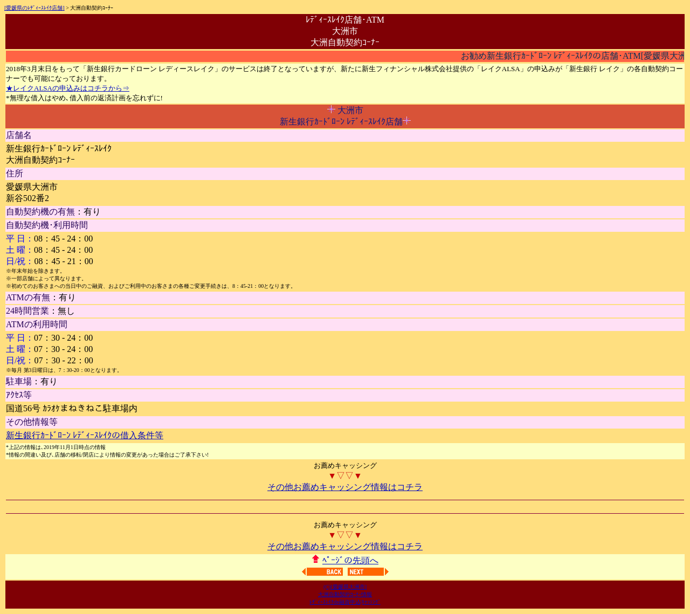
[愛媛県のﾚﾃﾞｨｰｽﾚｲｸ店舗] (34, 8)
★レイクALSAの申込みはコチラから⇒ (67, 88)
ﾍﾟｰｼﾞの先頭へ (350, 560)
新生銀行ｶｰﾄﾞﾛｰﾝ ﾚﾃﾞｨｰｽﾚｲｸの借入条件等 (84, 435)
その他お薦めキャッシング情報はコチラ (345, 487)
